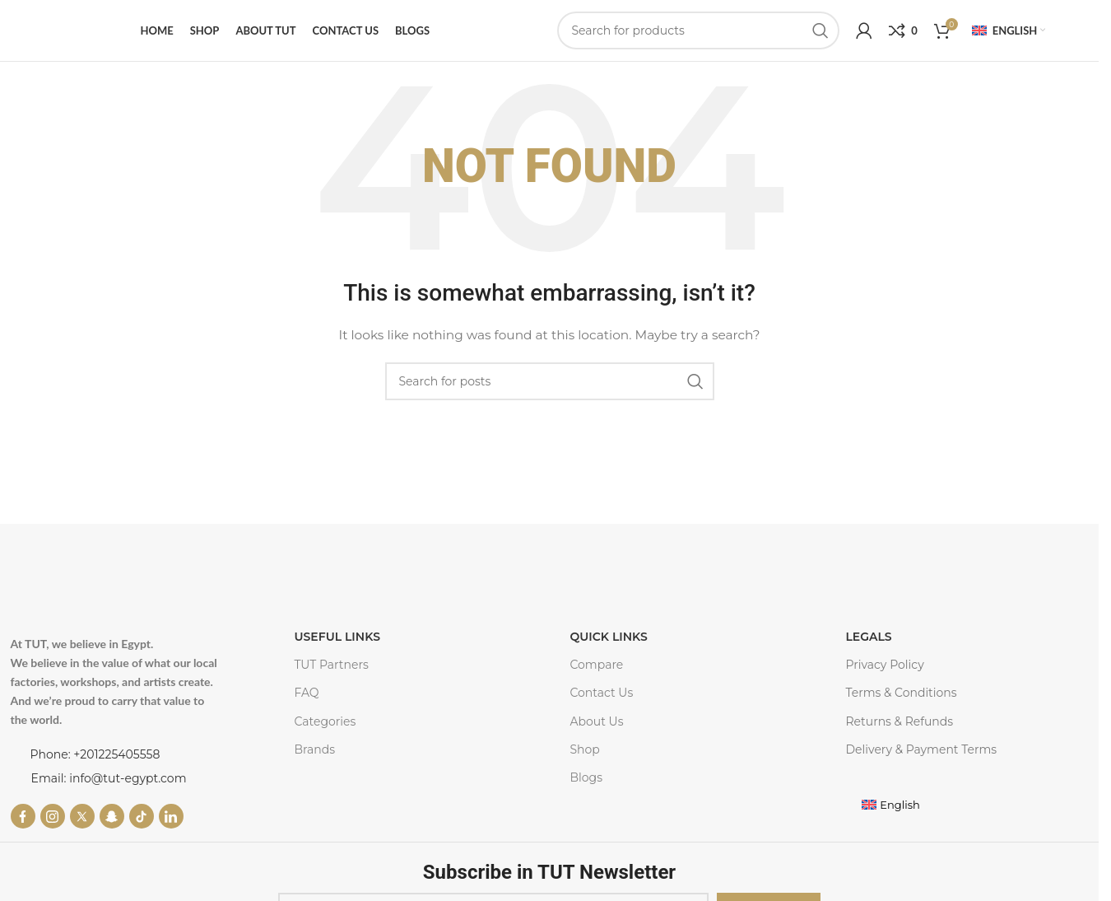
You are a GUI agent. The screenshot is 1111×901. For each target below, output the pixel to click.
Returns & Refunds (899, 721)
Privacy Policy (884, 664)
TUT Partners (332, 664)
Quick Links (608, 636)
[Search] (698, 30)
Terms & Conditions (900, 692)
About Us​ (596, 721)
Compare (596, 664)
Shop (584, 749)
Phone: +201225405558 (95, 754)
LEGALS (868, 636)
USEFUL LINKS (337, 636)
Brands (315, 749)
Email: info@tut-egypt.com (109, 778)
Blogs (585, 777)
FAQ (307, 692)
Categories (325, 721)
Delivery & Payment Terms (921, 749)
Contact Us (601, 692)
